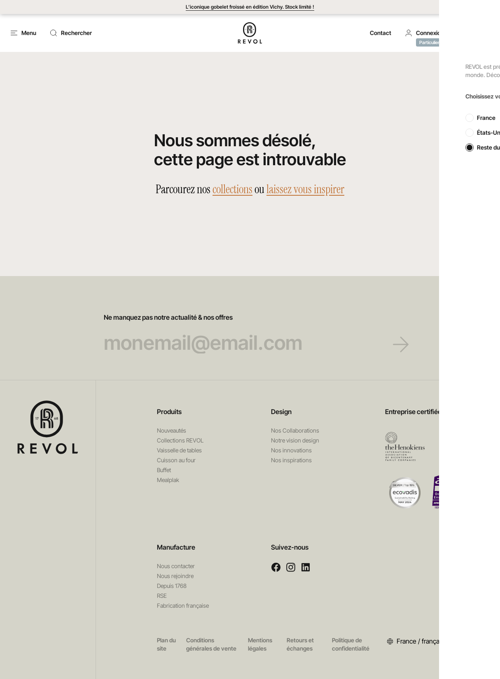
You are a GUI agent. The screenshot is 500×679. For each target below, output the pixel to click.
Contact (380, 32)
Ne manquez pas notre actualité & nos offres (250, 333)
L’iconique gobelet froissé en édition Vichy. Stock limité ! (250, 7)
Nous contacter (176, 565)
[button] (424, 33)
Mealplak (168, 479)
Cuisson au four (176, 460)
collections (232, 189)
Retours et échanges (300, 644)
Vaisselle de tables (179, 450)
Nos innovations (291, 450)
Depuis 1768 (172, 585)
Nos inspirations (291, 460)
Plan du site (166, 644)
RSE (162, 595)
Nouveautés (171, 430)
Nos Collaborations (295, 430)
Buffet (164, 469)
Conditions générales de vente (211, 644)
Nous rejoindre (175, 575)
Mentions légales (260, 644)
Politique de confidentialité (350, 644)
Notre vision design (295, 440)
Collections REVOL (180, 440)
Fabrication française (183, 605)
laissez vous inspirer (305, 189)
